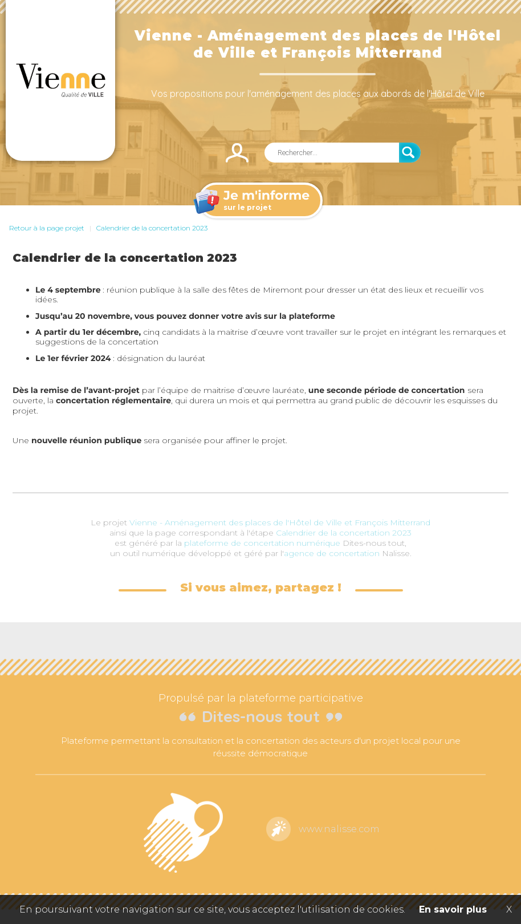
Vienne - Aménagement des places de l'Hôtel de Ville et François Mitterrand (279, 522)
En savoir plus (453, 909)
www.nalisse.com (339, 829)
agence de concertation (332, 553)
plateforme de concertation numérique (262, 543)
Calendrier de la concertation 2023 (151, 228)
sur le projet (259, 201)
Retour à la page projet (46, 228)
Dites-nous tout (261, 716)
